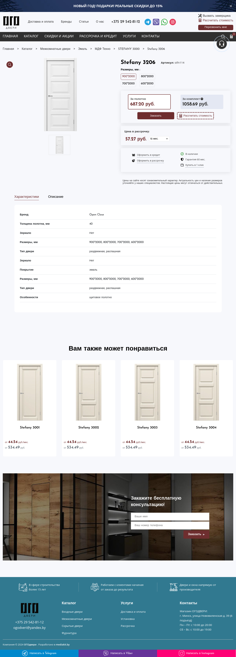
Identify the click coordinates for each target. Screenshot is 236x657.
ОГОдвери (30, 644)
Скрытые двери (72, 626)
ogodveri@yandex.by (29, 627)
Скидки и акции (59, 36)
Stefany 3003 (147, 427)
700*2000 (128, 83)
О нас (100, 21)
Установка (128, 619)
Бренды (66, 21)
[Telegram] (148, 22)
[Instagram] (172, 22)
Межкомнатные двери (77, 619)
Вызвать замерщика (216, 16)
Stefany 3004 (206, 427)
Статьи (84, 21)
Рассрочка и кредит (98, 36)
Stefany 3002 (88, 427)
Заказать (156, 116)
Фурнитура (69, 633)
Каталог (31, 36)
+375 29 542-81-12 (125, 22)
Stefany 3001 (30, 427)
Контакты (150, 36)
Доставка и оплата (40, 21)
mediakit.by (63, 644)
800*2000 (147, 76)
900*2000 (128, 76)
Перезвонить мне (215, 27)
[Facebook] (164, 22)
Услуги (129, 36)
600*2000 (147, 83)
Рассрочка (128, 626)
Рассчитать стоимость (218, 20)
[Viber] (156, 22)
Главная (10, 36)
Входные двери (72, 611)
